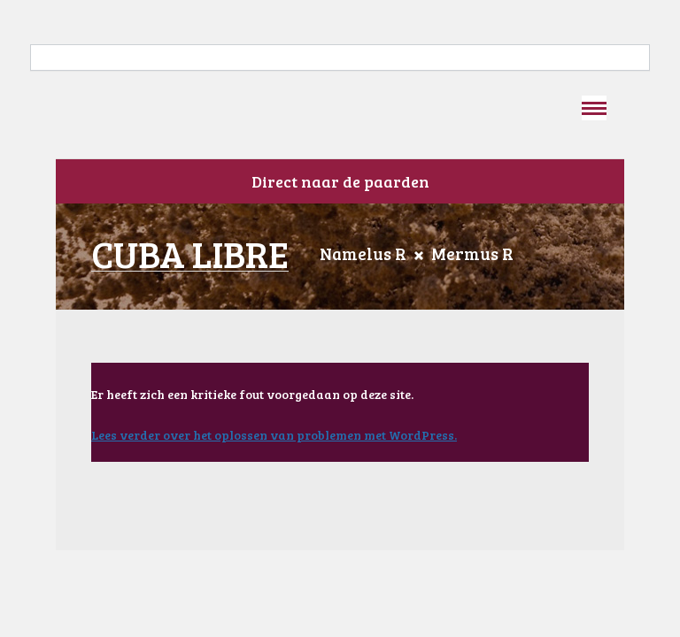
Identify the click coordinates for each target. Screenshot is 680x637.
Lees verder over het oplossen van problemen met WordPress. (274, 434)
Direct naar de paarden (340, 181)
